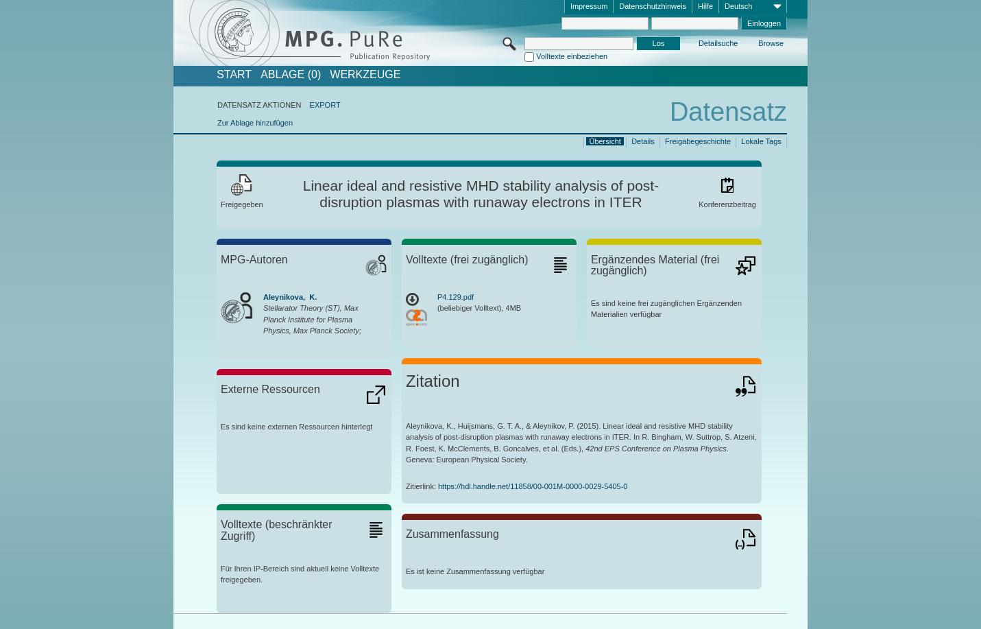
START (234, 74)
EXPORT (325, 105)
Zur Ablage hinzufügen (255, 123)
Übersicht (604, 141)
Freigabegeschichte (698, 141)
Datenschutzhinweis (652, 6)
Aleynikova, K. (290, 297)
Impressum (588, 6)
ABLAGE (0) (291, 74)
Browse (771, 43)
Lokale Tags (761, 141)
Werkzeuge (365, 74)
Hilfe (705, 6)
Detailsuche (718, 43)
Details (643, 141)
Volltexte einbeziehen (571, 56)
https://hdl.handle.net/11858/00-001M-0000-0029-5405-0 (532, 486)
